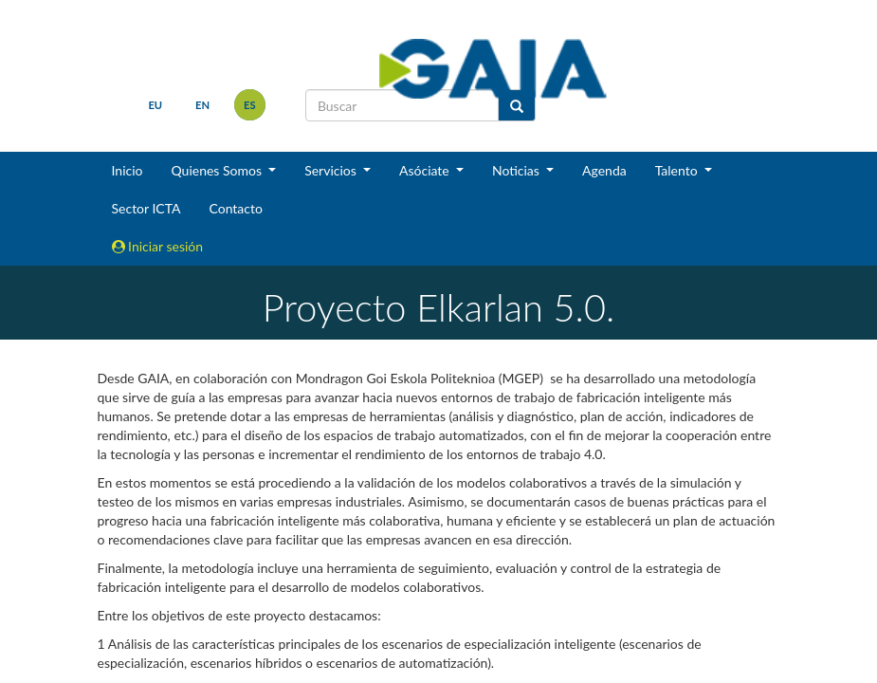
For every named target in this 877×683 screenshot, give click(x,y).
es (250, 105)
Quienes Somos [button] (218, 170)
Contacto (235, 208)
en (202, 105)
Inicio (127, 170)
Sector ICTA (146, 208)
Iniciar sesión (158, 246)
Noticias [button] (517, 170)
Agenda (604, 170)
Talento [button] (678, 170)
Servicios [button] (331, 170)
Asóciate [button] (425, 170)
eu (155, 105)
